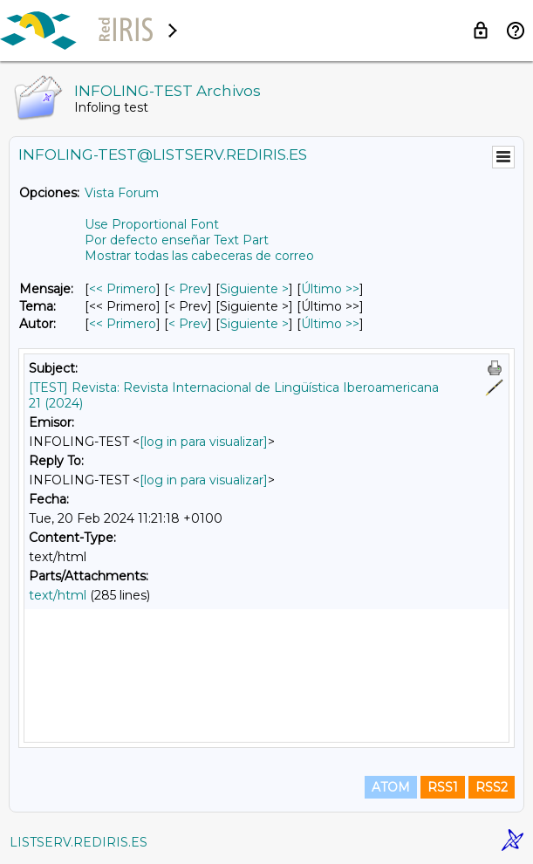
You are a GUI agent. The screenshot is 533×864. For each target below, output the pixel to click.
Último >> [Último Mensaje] (330, 289)
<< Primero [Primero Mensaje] (122, 289)
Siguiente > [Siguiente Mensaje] (254, 289)
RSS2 (491, 787)
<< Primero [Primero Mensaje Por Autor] (122, 324)
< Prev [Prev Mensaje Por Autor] (188, 324)
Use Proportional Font (152, 224)
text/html (57, 595)
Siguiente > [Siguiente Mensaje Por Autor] (254, 324)
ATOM (391, 787)
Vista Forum (122, 193)
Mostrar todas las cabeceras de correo (199, 256)
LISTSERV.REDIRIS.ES (78, 842)
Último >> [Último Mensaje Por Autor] (330, 324)
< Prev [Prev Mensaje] (188, 289)
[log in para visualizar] (204, 441)
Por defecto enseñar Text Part (177, 240)
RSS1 (442, 787)
